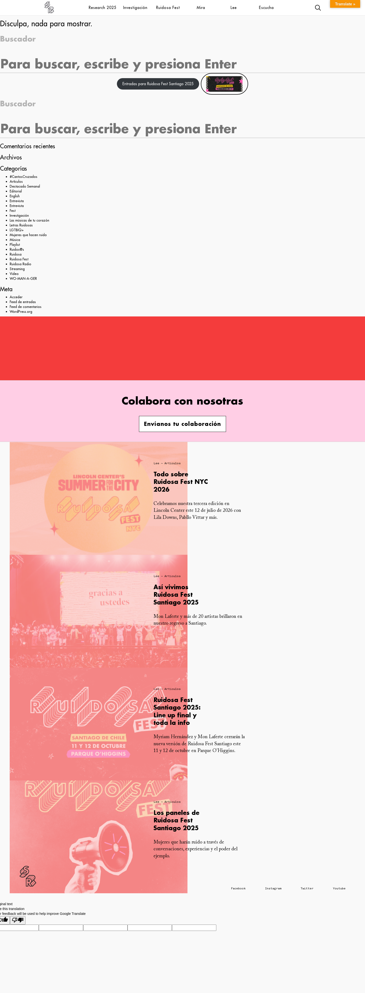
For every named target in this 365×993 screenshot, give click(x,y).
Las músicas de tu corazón (29, 220)
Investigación (135, 7)
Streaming (17, 269)
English (15, 196)
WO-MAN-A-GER (23, 278)
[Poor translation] (17, 920)
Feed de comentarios (25, 307)
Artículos (16, 181)
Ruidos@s (17, 249)
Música (15, 240)
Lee (234, 7)
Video (14, 274)
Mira (201, 7)
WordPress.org (21, 311)
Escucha (266, 7)
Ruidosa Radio (20, 264)
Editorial (16, 191)
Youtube (339, 888)
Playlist (15, 244)
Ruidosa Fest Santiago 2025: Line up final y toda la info (177, 711)
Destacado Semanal (25, 186)
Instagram (273, 888)
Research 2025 (102, 7)
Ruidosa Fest (168, 7)
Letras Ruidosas (21, 225)
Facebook (238, 888)
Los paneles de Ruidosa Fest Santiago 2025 (176, 820)
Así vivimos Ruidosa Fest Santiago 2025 (176, 594)
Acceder (16, 297)
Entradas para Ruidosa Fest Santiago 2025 (158, 83)
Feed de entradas (23, 302)
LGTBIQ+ (17, 230)
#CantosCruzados (23, 176)
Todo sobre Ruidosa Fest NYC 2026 (181, 481)
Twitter (307, 888)
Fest (13, 210)
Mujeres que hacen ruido (28, 235)
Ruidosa (16, 254)
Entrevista (17, 201)
